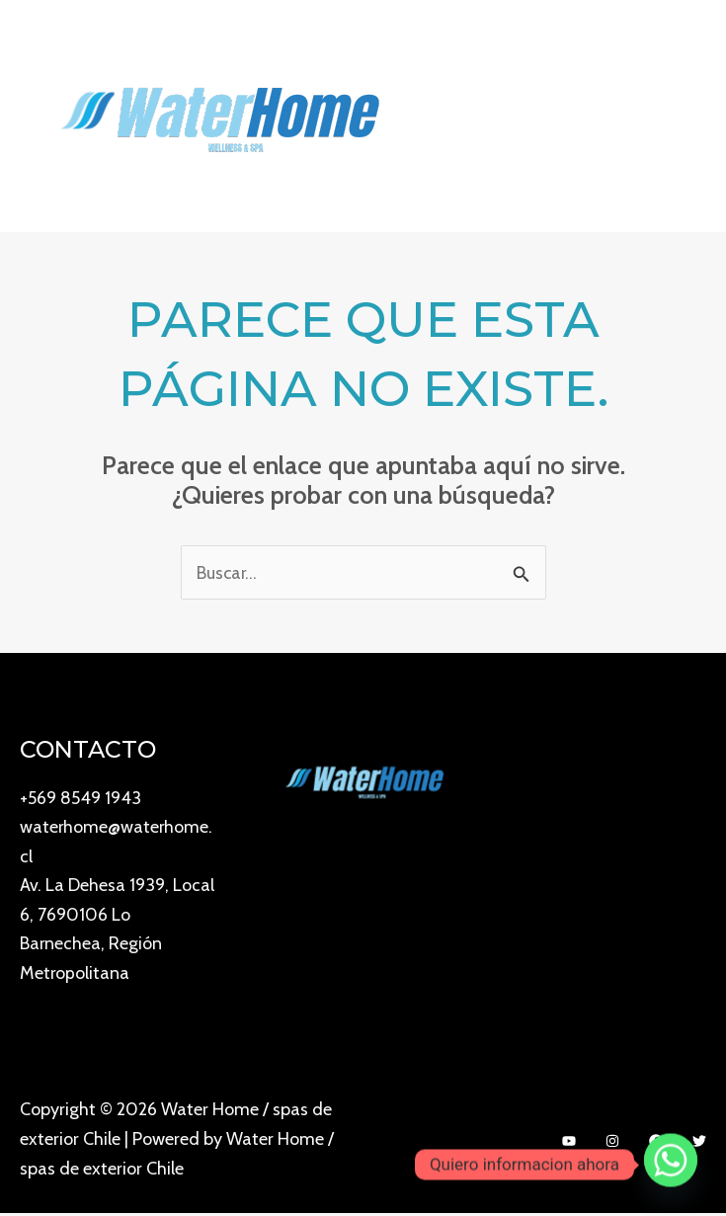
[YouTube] (569, 1143)
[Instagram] (612, 1143)
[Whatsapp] (670, 1164)
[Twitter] (699, 1143)
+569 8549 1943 (80, 798)
